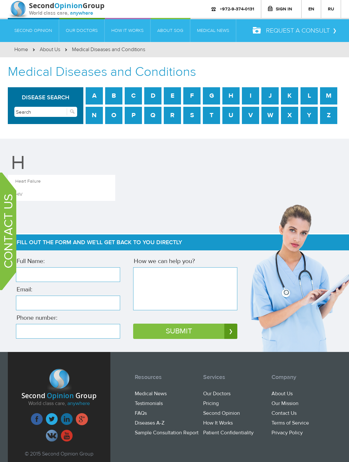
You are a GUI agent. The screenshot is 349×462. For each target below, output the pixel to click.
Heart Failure (28, 181)
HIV (18, 194)
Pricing (211, 403)
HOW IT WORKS (127, 30)
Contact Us (284, 413)
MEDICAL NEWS (213, 30)
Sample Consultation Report (167, 432)
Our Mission (285, 403)
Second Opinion (221, 413)
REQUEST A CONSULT (294, 31)
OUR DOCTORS (82, 30)
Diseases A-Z (149, 423)
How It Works (218, 423)
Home (21, 49)
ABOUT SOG (170, 30)
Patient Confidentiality (228, 432)
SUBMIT (202, 331)
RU (331, 9)
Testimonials (149, 403)
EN (311, 9)
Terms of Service (290, 423)
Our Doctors (216, 393)
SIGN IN (280, 9)
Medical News (151, 393)
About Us (50, 49)
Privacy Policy (287, 432)
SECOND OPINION (33, 30)
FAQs (141, 413)
